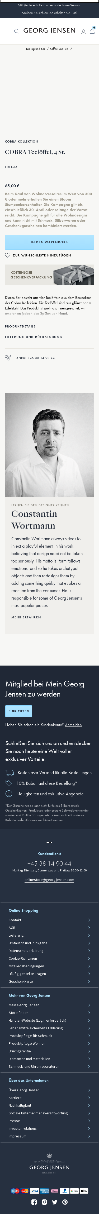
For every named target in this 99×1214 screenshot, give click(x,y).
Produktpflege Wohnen (27, 1043)
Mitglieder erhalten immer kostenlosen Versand (49, 5)
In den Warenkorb (49, 242)
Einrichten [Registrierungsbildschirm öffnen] (18, 711)
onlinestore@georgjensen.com (49, 879)
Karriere (15, 1098)
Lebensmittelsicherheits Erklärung (36, 1028)
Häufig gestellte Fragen (27, 974)
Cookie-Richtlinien (23, 958)
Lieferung (16, 935)
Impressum (17, 1136)
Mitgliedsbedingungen (26, 966)
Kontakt (15, 920)
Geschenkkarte (21, 981)
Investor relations (23, 1129)
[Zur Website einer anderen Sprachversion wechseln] (49, 842)
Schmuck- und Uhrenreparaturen (34, 1067)
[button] (17, 34)
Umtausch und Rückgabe (28, 943)
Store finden (19, 1013)
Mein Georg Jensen (24, 1005)
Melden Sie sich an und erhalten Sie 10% (49, 12)
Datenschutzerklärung (26, 951)
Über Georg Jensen (24, 1090)
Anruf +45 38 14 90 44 (30, 358)
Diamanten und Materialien (29, 1059)
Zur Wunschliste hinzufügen (42, 255)
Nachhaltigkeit (20, 1105)
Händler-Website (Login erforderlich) (37, 1020)
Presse (14, 1121)
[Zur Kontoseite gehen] (83, 31)
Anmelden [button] (73, 725)
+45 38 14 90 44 (49, 863)
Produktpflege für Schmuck (30, 1036)
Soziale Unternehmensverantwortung (38, 1113)
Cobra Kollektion (21, 141)
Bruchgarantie (20, 1051)
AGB (12, 928)
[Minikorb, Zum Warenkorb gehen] (92, 31)
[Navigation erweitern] (7, 30)
